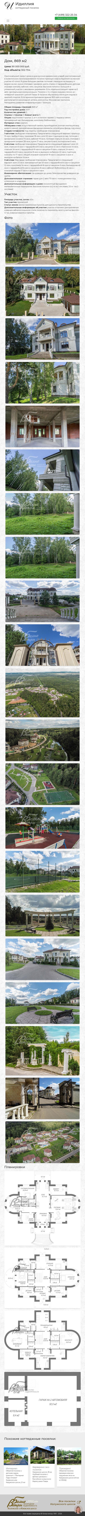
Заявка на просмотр (66, 18)
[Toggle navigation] (8, 21)
